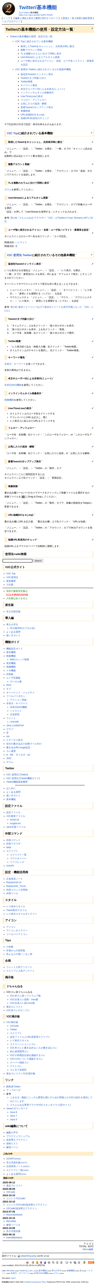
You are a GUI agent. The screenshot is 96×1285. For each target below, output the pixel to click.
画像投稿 (25, 110)
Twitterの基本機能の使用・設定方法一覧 (31, 36)
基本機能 (11, 652)
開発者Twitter (13, 1086)
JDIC (9, 758)
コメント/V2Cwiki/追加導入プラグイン (26, 1204)
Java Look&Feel (15, 725)
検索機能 (11, 656)
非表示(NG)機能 (12, 385)
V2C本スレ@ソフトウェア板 (25, 995)
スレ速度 (11, 751)
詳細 (46, 1256)
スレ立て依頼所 (18, 1069)
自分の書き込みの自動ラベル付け (24, 743)
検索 (78, 18)
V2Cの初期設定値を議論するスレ (27, 1055)
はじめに (11, 788)
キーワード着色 (29, 85)
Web (8, 847)
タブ (8, 688)
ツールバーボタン (15, 696)
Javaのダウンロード (17, 1108)
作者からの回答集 (15, 950)
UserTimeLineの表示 (32, 96)
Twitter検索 (26, 81)
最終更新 (87, 18)
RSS (8, 685)
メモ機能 (11, 670)
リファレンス (17, 862)
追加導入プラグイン (17, 1139)
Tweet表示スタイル (16, 910)
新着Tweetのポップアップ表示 (37, 107)
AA (7, 736)
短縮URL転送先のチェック (35, 118)
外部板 (9, 674)
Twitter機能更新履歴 (17, 781)
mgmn (13, 1278)
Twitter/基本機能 (38, 7)
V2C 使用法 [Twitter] (17, 774)
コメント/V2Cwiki (15, 1198)
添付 (44, 18)
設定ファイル (13, 812)
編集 (17, 18)
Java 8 (13, 1112)
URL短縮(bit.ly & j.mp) (32, 114)
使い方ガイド (13, 635)
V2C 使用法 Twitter (19, 255)
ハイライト (21, 242)
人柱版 (9, 584)
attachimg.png (26, 1255)
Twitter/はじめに (26, 1271)
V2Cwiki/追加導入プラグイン (21, 1208)
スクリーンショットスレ (23, 1044)
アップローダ (13, 1090)
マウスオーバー (18, 858)
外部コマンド (13, 840)
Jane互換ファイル (16, 827)
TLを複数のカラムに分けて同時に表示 (41, 53)
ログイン (15, 21)
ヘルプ (5, 21)
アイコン (11, 927)
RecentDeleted (14, 1214)
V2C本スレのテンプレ (18, 1010)
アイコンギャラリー (17, 930)
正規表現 (14, 714)
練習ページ (12, 1147)
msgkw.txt (15, 823)
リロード (53, 18)
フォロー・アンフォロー (34, 99)
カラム (7, 189)
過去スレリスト (14, 1006)
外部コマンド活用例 (17, 889)
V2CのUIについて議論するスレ (26, 1058)
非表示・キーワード (15, 364)
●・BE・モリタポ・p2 (18, 754)
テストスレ (16, 1066)
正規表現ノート (14, 878)
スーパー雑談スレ (19, 1062)
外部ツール (12, 893)
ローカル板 (16, 681)
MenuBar (11, 1221)
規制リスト (12, 1143)
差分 (31, 18)
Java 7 (13, 1115)
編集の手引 (12, 1132)
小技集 (9, 946)
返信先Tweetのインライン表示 (37, 74)
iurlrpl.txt (14, 819)
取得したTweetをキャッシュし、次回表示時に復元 (47, 46)
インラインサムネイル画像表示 (37, 92)
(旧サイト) (65, 1104)
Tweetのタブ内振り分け (33, 78)
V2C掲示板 (12, 1022)
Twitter (26, 13)
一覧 (72, 18)
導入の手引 (12, 624)
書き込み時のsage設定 (18, 747)
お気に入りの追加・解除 (34, 103)
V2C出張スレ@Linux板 (22, 1003)
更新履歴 (11, 581)
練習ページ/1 (13, 1224)
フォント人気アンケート (19, 967)
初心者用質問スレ (19, 1051)
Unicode (14, 721)
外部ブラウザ (13, 843)
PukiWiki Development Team (35, 1282)
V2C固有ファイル (15, 816)
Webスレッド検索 (19, 659)
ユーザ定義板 (13, 677)
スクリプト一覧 (18, 854)
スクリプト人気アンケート (20, 970)
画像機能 (9, 399)
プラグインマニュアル (18, 1136)
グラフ (9, 729)
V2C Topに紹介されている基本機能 (34, 41)
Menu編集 (88, 1249)
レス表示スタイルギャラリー (21, 913)
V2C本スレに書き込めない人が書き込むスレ (33, 1047)
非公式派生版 (13, 611)
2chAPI (10, 865)
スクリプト (12, 851)
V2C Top (12, 133)
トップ (6, 18)
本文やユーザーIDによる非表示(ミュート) (43, 89)
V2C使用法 (12, 577)
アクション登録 (18, 699)
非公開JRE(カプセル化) (22, 628)
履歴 (37, 18)
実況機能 (11, 663)
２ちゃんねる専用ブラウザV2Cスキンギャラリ (35, 1104)
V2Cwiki (14, 1026)
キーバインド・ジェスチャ (20, 692)
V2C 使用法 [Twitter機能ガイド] (23, 778)
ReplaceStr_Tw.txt (16, 886)
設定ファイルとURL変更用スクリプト (30, 1037)
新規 (65, 18)
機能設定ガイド (14, 648)
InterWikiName (14, 1237)
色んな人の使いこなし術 (19, 954)
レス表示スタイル (15, 906)
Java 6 (13, 1119)
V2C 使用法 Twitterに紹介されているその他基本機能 (43, 69)
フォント (11, 718)
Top (20, 13)
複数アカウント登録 (31, 49)
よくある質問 (13, 631)
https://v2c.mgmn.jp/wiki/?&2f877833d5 (36, 15)
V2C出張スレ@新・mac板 (24, 999)
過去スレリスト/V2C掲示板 (20, 1073)
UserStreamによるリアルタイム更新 (40, 57)
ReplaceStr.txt (13, 882)
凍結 (24, 18)
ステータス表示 (14, 740)
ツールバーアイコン (17, 934)
